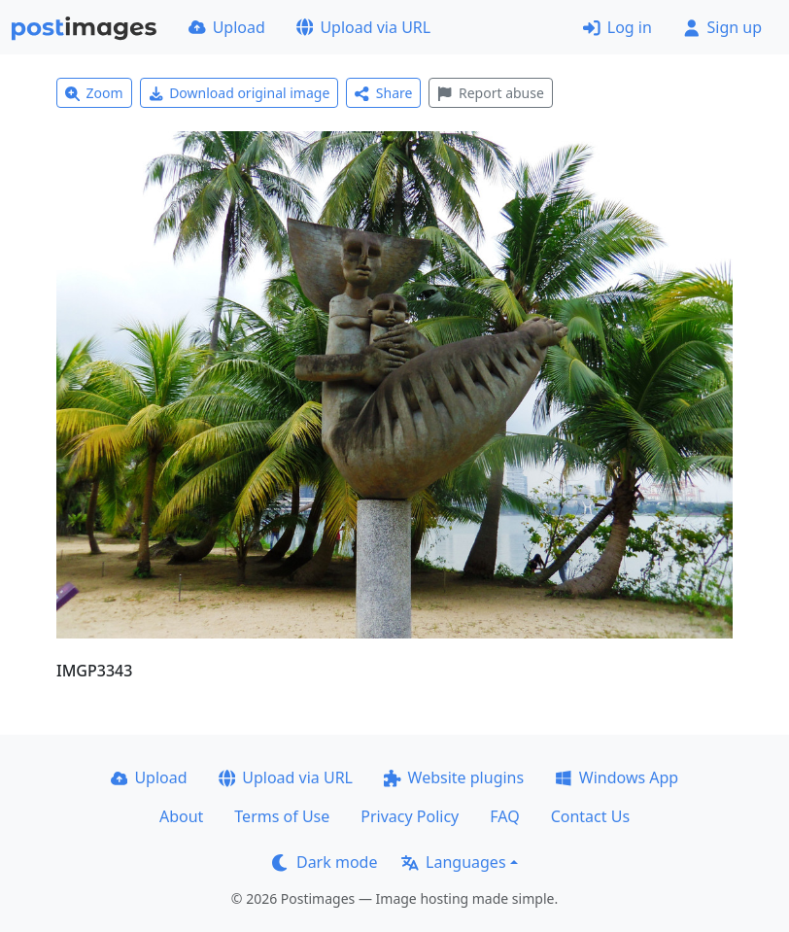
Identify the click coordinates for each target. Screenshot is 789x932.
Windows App (616, 777)
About (181, 816)
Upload (227, 27)
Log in (617, 27)
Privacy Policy (409, 816)
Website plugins (454, 777)
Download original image (239, 93)
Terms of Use (281, 816)
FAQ (504, 816)
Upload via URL (363, 27)
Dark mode (324, 862)
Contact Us (590, 816)
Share (383, 93)
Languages (453, 862)
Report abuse (490, 93)
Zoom (94, 93)
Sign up (722, 27)
